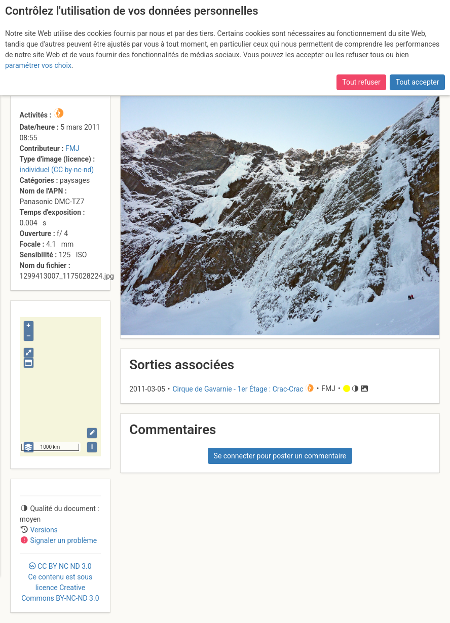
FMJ (72, 148)
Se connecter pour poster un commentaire (280, 456)
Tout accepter (417, 82)
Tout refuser (361, 82)
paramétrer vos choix (38, 65)
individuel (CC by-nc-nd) (57, 170)
